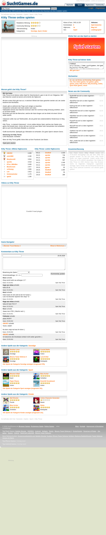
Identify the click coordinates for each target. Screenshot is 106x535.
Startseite (70, 5)
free (71, 82)
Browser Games (24, 426)
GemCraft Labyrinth (27, 433)
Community (100, 5)
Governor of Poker (89, 431)
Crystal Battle (45, 349)
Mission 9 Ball (15, 374)
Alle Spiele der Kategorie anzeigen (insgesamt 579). (24, 364)
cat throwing (86, 80)
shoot (85, 85)
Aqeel (75, 30)
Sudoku (49, 436)
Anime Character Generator (49, 398)
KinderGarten (77, 431)
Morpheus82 (11, 159)
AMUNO (9, 153)
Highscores (90, 5)
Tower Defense (97, 436)
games (72, 84)
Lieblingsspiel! (96, 30)
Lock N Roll (44, 357)
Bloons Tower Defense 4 (18, 357)
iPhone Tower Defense (60, 436)
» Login (90, 8)
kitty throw (83, 84)
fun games (90, 82)
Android (38, 431)
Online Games (49, 426)
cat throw (78, 80)
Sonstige (34, 31)
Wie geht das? (75, 70)
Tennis (51, 431)
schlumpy (10, 169)
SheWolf (48, 153)
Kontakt (82, 426)
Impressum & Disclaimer (95, 426)
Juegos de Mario (8, 438)
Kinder (33, 28)
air (71, 80)
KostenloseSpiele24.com (26, 436)
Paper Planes (14, 381)
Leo (8, 172)
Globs (42, 405)
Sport (31, 14)
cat (73, 80)
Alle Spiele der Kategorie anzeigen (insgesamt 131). (23, 413)
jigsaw (47, 167)
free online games (79, 82)
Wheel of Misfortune (57, 246)
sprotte (9, 162)
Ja (74, 27)
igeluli (9, 176)
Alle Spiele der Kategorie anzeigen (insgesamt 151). (23, 388)
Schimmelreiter (12, 174)
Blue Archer (44, 374)
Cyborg (16, 433)
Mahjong (78, 436)
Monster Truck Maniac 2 (12, 246)
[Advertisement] (23, 61)
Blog (77, 426)
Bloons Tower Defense (43, 433)
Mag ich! (94, 27)
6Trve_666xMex (12, 164)
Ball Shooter (14, 398)
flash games (96, 80)
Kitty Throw (38, 14)
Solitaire (45, 431)
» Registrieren (100, 8)
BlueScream (11, 167)
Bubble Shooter (20, 431)
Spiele (80, 5)
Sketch (10, 433)
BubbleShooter (86, 436)
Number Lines (15, 349)
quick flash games (76, 85)
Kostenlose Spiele (37, 426)
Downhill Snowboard (47, 381)
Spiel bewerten (96, 25)
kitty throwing (92, 84)
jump (77, 84)
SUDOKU (31, 431)
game (96, 82)
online (100, 84)
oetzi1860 (10, 156)
